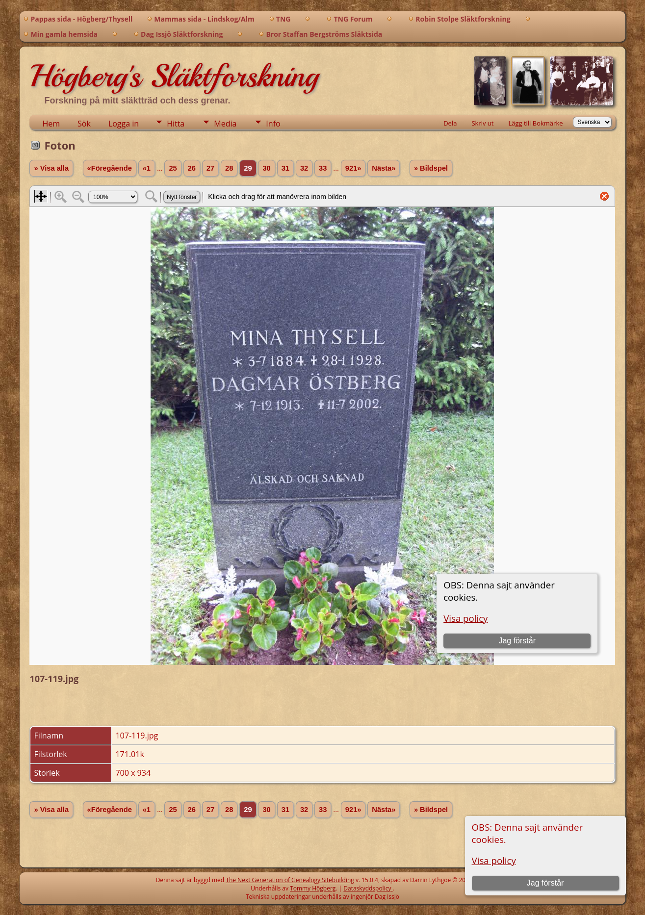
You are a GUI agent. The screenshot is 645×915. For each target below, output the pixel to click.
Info (273, 123)
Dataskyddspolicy (367, 888)
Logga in (123, 123)
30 (266, 168)
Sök (84, 123)
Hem (51, 123)
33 (323, 168)
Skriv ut (482, 123)
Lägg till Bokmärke (535, 123)
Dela (450, 123)
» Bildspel (431, 168)
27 (210, 168)
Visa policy (494, 860)
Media (225, 123)
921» (353, 168)
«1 (147, 168)
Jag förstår (545, 883)
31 (285, 168)
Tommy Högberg (312, 888)
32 (304, 168)
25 (173, 168)
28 (229, 168)
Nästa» (383, 168)
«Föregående (109, 168)
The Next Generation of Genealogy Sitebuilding (290, 880)
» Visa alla (51, 168)
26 (192, 168)
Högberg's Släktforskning (173, 76)
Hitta (175, 123)
